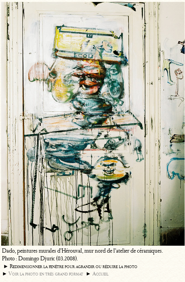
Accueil (100, 273)
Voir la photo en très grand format (46, 273)
